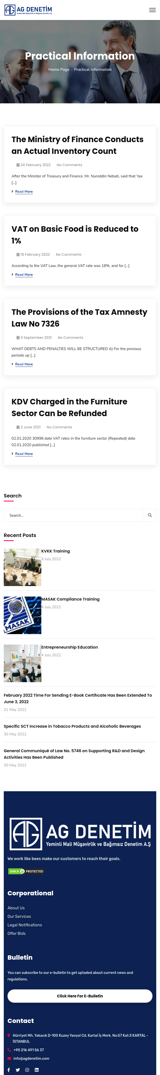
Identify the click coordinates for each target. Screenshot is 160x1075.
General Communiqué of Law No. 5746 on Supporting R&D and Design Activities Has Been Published (74, 754)
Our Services (19, 916)
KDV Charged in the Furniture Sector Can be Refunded (69, 407)
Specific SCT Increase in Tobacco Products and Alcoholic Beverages (72, 726)
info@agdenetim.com (31, 1058)
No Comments (69, 164)
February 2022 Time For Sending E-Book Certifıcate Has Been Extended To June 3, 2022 (78, 698)
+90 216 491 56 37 (29, 1050)
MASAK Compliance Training (70, 599)
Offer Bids (17, 933)
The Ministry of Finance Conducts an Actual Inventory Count (78, 145)
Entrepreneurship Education (69, 647)
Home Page (58, 69)
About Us (16, 908)
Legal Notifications (25, 925)
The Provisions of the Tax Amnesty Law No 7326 (79, 318)
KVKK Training (55, 551)
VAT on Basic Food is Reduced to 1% (75, 234)
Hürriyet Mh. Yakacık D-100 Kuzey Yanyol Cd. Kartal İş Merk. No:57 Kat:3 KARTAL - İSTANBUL (80, 1038)
